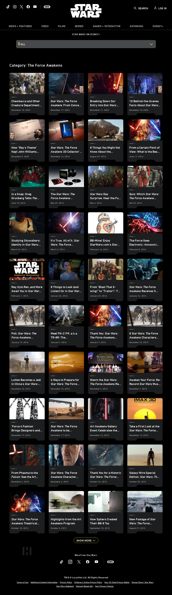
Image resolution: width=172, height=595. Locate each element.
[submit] (135, 8)
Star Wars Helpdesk (65, 586)
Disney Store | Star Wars (142, 582)
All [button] (22, 44)
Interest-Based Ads (84, 586)
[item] (20, 27)
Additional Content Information (44, 582)
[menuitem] (45, 27)
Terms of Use (22, 582)
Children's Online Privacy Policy (88, 582)
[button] (86, 540)
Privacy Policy (66, 582)
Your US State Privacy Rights (117, 582)
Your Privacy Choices (104, 586)
